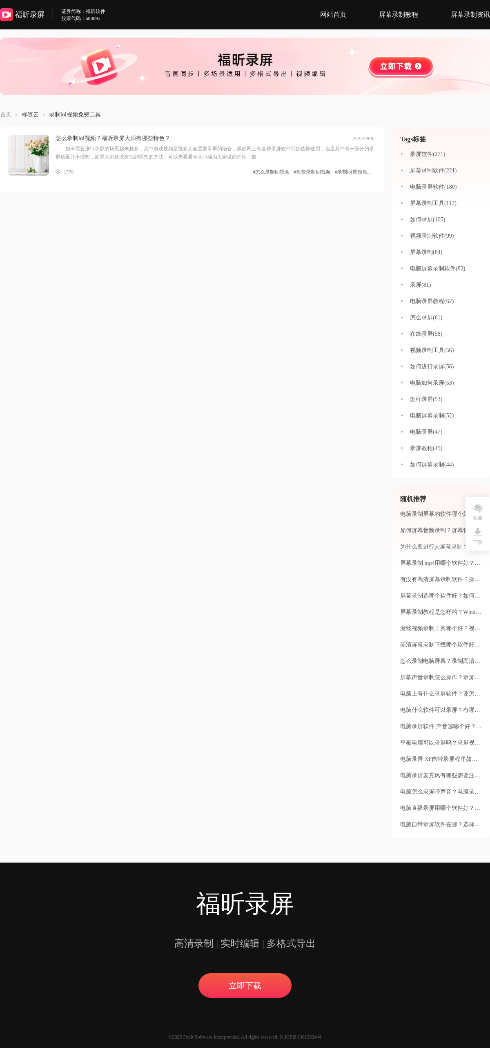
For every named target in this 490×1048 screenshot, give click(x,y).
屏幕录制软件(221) (433, 170)
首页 (5, 114)
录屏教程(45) (426, 448)
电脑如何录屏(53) (432, 383)
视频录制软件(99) (432, 236)
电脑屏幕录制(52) (432, 416)
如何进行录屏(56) (432, 366)
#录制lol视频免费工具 (355, 172)
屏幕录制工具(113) (433, 203)
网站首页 (333, 14)
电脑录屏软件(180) (433, 187)
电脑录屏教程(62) (432, 301)
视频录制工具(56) (432, 350)
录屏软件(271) (427, 154)
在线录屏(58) (426, 334)
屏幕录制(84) (426, 252)
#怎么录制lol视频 (271, 172)
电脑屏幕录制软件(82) (437, 268)
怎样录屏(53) (426, 399)
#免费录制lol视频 (312, 172)
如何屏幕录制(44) (432, 465)
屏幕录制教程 (398, 14)
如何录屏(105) (427, 219)
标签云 (30, 114)
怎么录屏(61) (426, 317)
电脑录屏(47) (426, 432)
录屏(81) (420, 285)
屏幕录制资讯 (470, 14)
